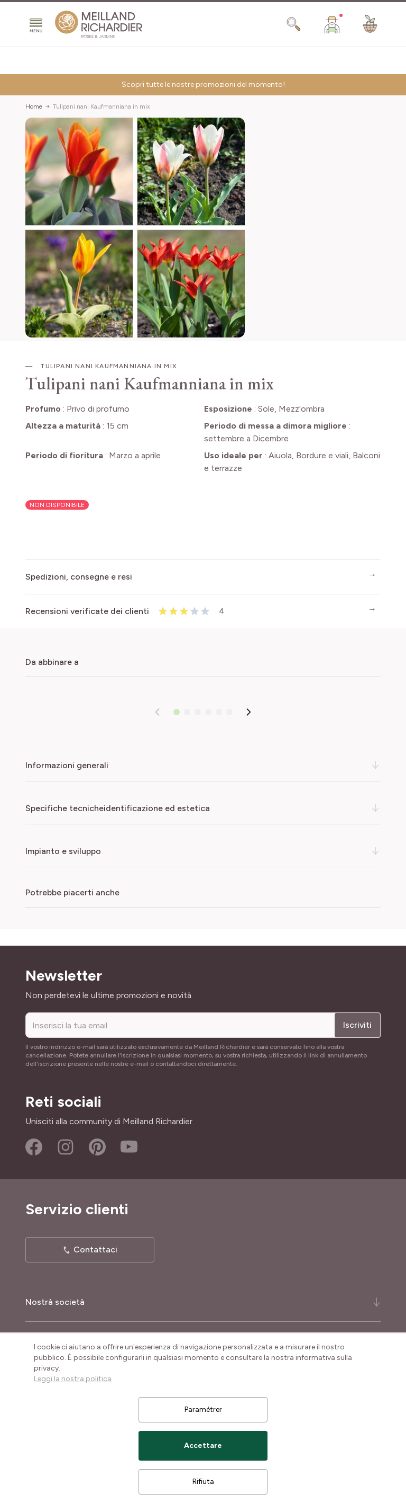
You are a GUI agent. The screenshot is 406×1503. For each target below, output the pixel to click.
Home (33, 106)
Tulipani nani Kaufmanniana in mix (101, 106)
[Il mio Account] (332, 24)
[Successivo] (248, 712)
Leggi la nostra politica (73, 1378)
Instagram (65, 1147)
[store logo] (99, 24)
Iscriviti (357, 1025)
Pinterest (97, 1147)
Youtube (129, 1147)
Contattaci (95, 1249)
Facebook (33, 1147)
